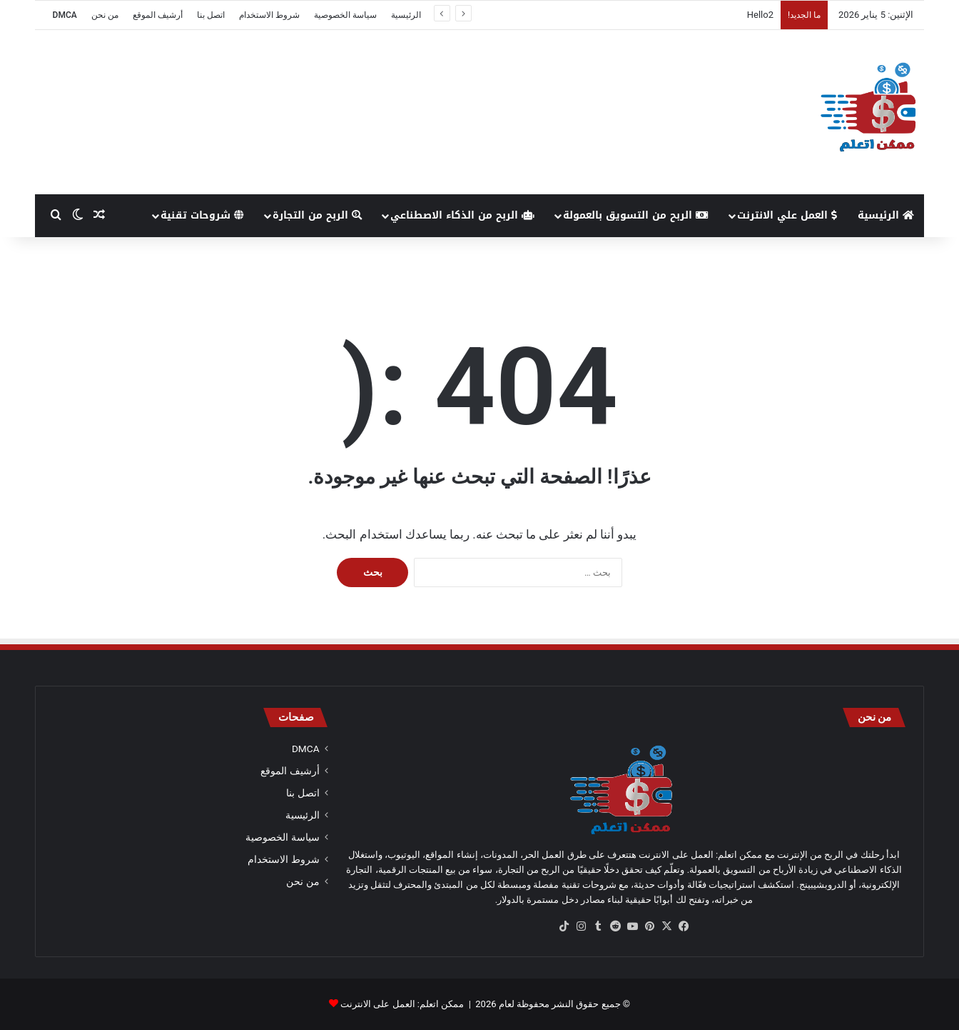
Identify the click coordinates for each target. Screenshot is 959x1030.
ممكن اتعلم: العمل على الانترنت (402, 1004)
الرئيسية (406, 15)
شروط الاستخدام (269, 15)
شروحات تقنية (202, 215)
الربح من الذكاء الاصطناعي (462, 215)
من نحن (104, 15)
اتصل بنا (211, 15)
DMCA (65, 15)
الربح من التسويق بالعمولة (636, 215)
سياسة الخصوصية (345, 15)
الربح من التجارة (317, 215)
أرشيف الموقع (158, 15)
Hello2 (760, 14)
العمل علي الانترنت (787, 215)
